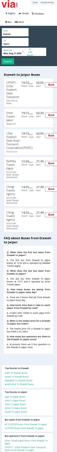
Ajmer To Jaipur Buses (16, 408)
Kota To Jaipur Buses (15, 400)
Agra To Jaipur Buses (15, 396)
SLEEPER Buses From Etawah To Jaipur (24, 428)
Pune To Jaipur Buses (15, 404)
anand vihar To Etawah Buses (19, 384)
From (5, 30)
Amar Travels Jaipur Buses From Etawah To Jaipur (26, 442)
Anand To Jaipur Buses (16, 411)
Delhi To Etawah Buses (16, 372)
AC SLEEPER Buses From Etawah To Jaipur (26, 424)
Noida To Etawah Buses (17, 376)
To (4, 40)
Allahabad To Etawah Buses (18, 380)
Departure (7, 50)
